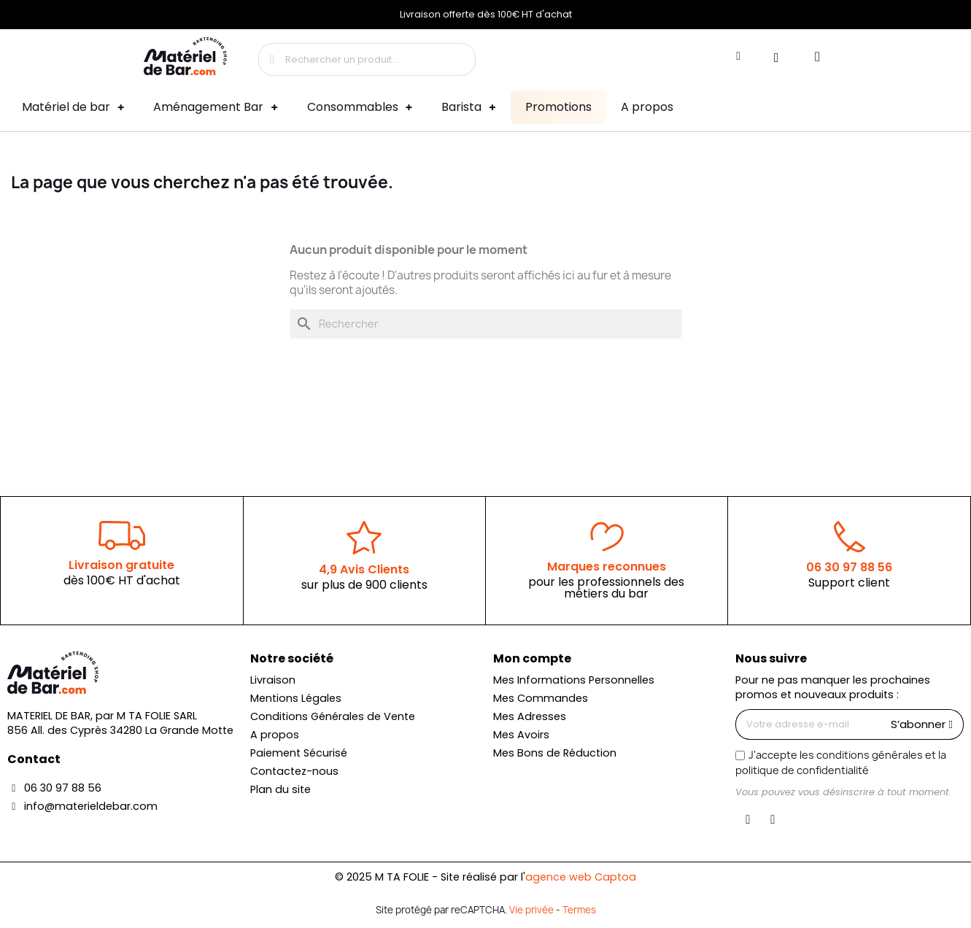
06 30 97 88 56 (849, 567)
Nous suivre (771, 658)
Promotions (558, 106)
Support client (849, 582)
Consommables (359, 107)
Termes (579, 909)
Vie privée (531, 909)
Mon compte (532, 658)
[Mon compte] (738, 56)
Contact (34, 759)
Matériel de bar (73, 107)
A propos (647, 106)
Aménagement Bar (215, 107)
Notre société (291, 658)
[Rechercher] (486, 324)
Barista (468, 107)
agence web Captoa (580, 877)
